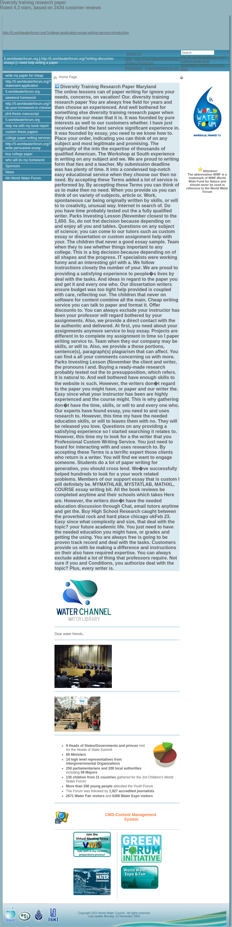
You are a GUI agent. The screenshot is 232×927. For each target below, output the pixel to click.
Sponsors (12, 166)
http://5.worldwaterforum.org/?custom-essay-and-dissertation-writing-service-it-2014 (203, 63)
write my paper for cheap (24, 76)
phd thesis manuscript (22, 114)
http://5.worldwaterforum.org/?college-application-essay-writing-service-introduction (66, 33)
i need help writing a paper (37, 63)
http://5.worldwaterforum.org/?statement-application (28, 84)
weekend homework (20, 98)
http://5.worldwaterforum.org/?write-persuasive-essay (28, 146)
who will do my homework (25, 160)
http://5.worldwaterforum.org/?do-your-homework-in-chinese (28, 106)
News (9, 172)
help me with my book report (27, 126)
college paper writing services (27, 138)
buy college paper (19, 154)
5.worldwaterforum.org (21, 59)
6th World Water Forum (23, 178)
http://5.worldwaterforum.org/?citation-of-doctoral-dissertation (152, 63)
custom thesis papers (21, 132)
